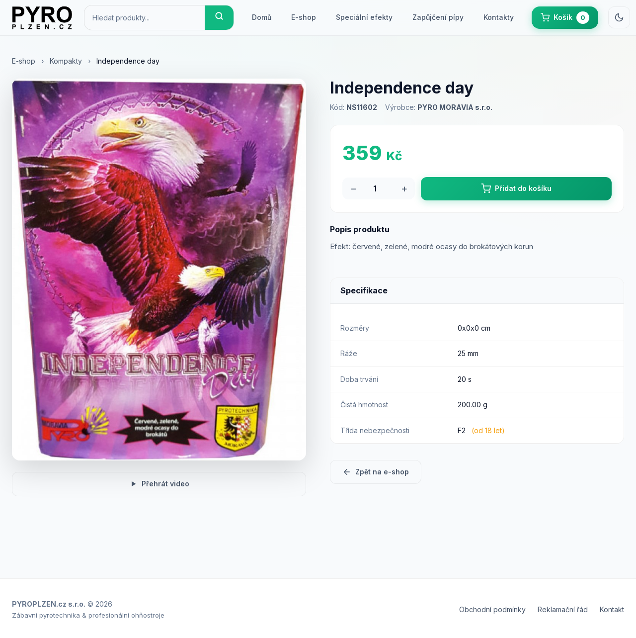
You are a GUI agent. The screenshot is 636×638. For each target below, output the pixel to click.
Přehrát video (159, 483)
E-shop (303, 17)
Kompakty (66, 61)
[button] (565, 17)
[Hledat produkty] (144, 17)
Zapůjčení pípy (438, 17)
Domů (261, 17)
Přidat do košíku (516, 188)
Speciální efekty (364, 17)
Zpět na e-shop (375, 471)
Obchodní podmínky (492, 609)
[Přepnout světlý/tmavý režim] (619, 17)
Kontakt (612, 609)
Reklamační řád (563, 609)
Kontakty (498, 17)
